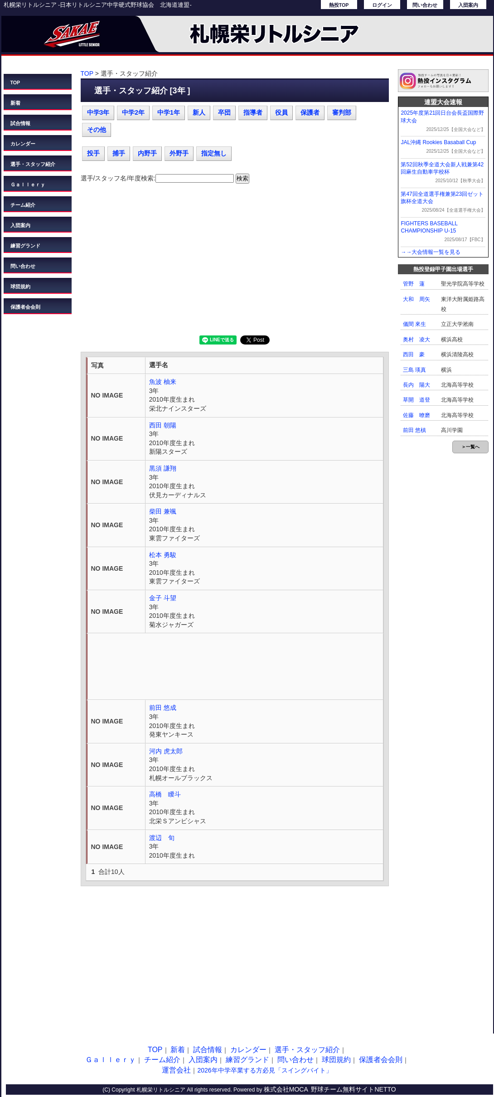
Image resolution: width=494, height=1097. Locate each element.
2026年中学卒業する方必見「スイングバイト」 (264, 1070)
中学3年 (98, 112)
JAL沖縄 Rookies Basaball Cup (438, 142)
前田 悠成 (162, 707)
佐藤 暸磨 (416, 415)
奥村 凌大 (416, 339)
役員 (281, 112)
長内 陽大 (416, 385)
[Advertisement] (235, 262)
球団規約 (20, 286)
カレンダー (22, 143)
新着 (15, 103)
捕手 (118, 153)
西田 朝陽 (162, 425)
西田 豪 (414, 354)
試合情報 (20, 123)
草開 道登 (416, 400)
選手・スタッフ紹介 (32, 164)
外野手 (179, 153)
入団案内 (468, 5)
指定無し (214, 153)
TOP (15, 82)
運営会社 (176, 1070)
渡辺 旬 (161, 837)
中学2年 (133, 112)
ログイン (382, 5)
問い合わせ (424, 5)
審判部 (341, 112)
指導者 (252, 112)
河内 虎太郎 (166, 751)
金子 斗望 (162, 598)
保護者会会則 (25, 307)
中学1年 (168, 112)
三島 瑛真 (414, 370)
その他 (96, 129)
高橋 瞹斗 (165, 794)
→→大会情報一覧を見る (430, 252)
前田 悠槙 (414, 430)
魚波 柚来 (162, 381)
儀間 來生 (414, 324)
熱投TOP (339, 5)
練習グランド (25, 245)
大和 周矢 (416, 299)
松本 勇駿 (162, 554)
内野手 (147, 153)
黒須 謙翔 (162, 468)
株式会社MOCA (286, 1089)
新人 (199, 112)
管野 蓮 (414, 284)
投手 (93, 153)
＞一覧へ (470, 446)
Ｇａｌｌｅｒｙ (27, 184)
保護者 (310, 112)
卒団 (224, 112)
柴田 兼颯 (162, 511)
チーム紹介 (22, 205)
